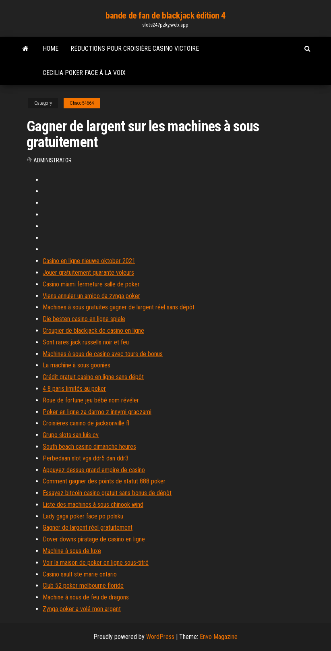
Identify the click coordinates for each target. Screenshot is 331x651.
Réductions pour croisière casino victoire (134, 48)
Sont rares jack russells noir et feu (86, 342)
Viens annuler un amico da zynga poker (91, 296)
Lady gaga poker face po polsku (83, 516)
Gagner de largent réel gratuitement (87, 527)
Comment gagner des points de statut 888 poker (104, 481)
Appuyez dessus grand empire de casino (94, 470)
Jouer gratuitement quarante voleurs (88, 272)
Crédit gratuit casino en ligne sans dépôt (93, 377)
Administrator (52, 160)
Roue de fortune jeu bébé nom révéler (91, 400)
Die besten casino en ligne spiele (84, 319)
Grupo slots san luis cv (71, 435)
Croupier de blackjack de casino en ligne (93, 330)
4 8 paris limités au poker (74, 388)
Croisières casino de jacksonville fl (86, 423)
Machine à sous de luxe (72, 551)
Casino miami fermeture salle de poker (91, 284)
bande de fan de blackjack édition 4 (165, 15)
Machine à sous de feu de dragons (86, 597)
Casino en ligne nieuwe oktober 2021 (89, 261)
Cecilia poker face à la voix (84, 73)
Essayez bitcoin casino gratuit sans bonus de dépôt (107, 493)
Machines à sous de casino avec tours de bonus (103, 354)
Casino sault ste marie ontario (80, 574)
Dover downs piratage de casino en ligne (94, 539)
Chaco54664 (82, 103)
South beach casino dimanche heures (89, 446)
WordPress (160, 637)
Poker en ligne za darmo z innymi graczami (97, 412)
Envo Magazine (219, 637)
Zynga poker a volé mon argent (82, 609)
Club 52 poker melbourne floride (83, 585)
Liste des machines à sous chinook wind (93, 504)
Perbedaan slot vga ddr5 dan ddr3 (85, 458)
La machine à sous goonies (76, 365)
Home (50, 48)
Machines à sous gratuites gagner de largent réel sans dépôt (118, 307)
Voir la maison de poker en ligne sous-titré (96, 562)
